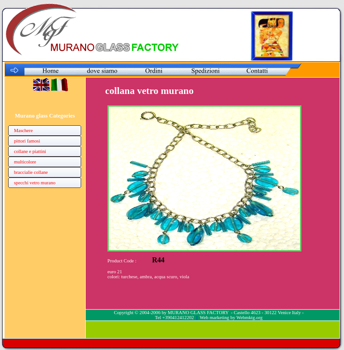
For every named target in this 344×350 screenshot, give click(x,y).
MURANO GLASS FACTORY (198, 312)
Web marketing (214, 317)
